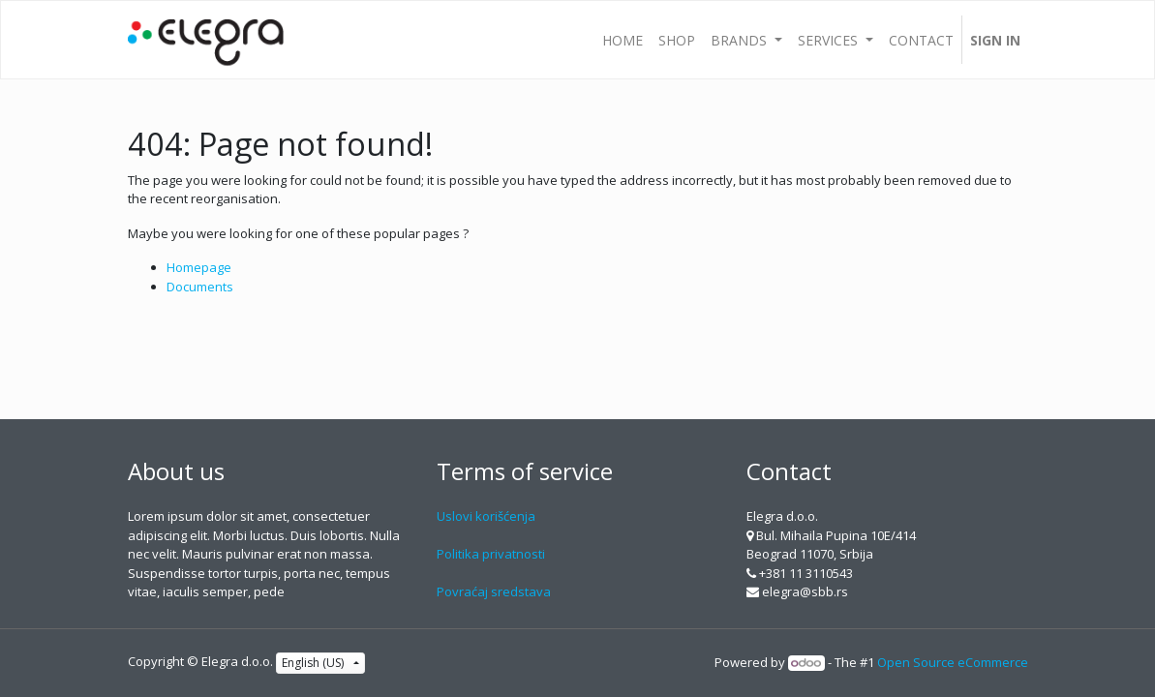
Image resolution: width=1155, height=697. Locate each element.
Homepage (199, 267)
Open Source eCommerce (952, 662)
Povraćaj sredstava (494, 591)
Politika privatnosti (491, 553)
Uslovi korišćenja (486, 516)
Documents (200, 286)
